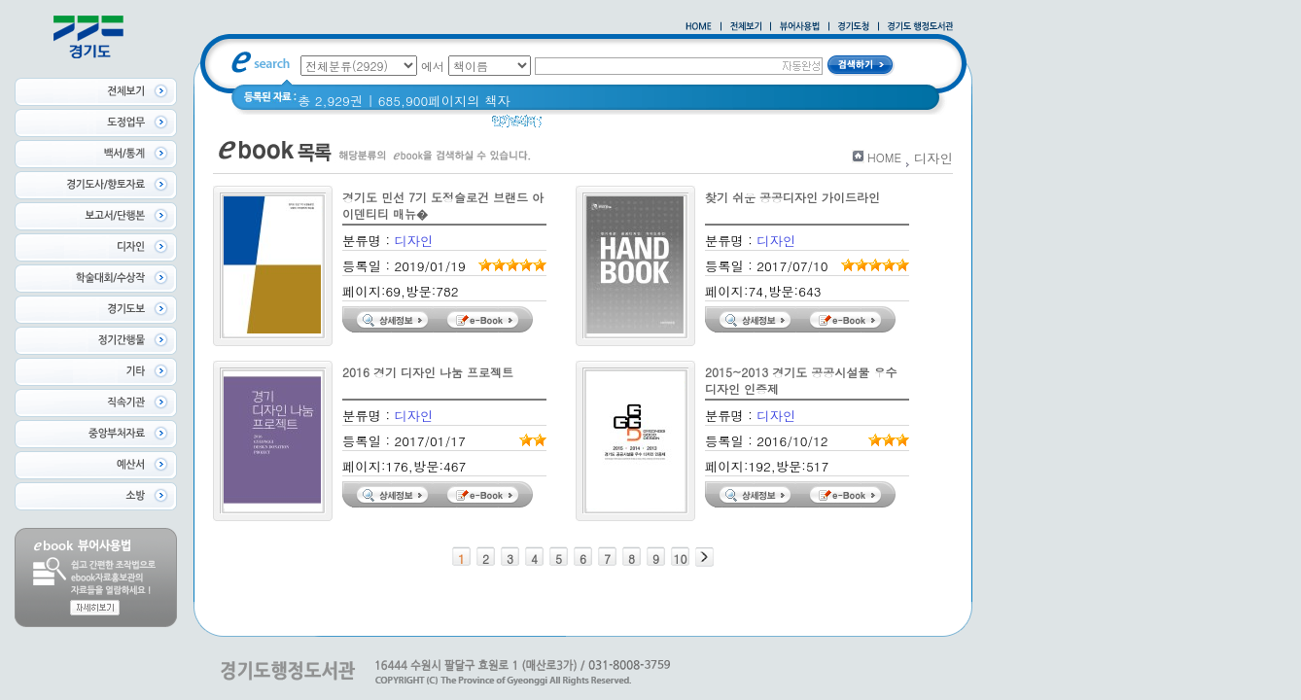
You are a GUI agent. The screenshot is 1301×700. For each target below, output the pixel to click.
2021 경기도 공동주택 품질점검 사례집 (764, 126)
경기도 (614, 126)
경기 (567, 126)
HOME (884, 157)
